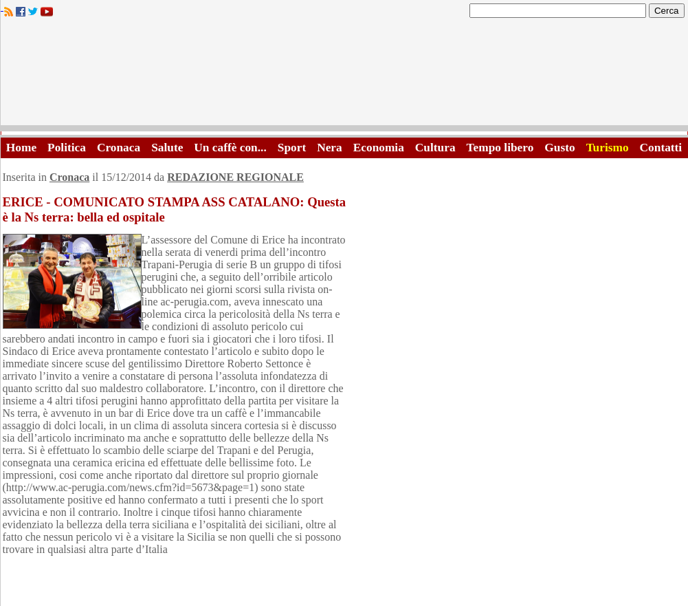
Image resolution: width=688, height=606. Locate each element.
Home (21, 147)
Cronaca (118, 147)
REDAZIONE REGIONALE (235, 177)
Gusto (559, 147)
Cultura (435, 147)
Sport (292, 147)
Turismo (607, 147)
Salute (167, 147)
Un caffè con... (230, 147)
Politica (66, 147)
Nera (329, 147)
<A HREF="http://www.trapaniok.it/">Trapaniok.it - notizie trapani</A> (344, 75)
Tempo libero (500, 147)
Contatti (661, 147)
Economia (378, 147)
